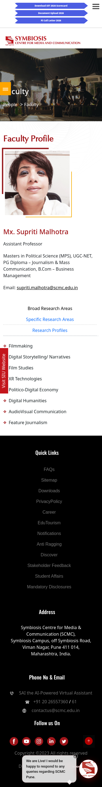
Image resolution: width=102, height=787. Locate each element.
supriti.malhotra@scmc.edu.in (47, 288)
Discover (49, 554)
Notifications (49, 533)
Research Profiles (49, 330)
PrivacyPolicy (49, 501)
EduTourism (49, 522)
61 (74, 702)
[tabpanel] (51, 384)
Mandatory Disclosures (49, 587)
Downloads (49, 490)
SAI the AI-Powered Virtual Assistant (55, 693)
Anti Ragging (49, 544)
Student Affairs (49, 576)
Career (49, 512)
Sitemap (49, 480)
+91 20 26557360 (50, 702)
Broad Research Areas (49, 308)
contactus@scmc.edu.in (56, 710)
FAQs (49, 469)
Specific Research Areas (50, 319)
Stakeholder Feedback (49, 565)
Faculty (31, 105)
